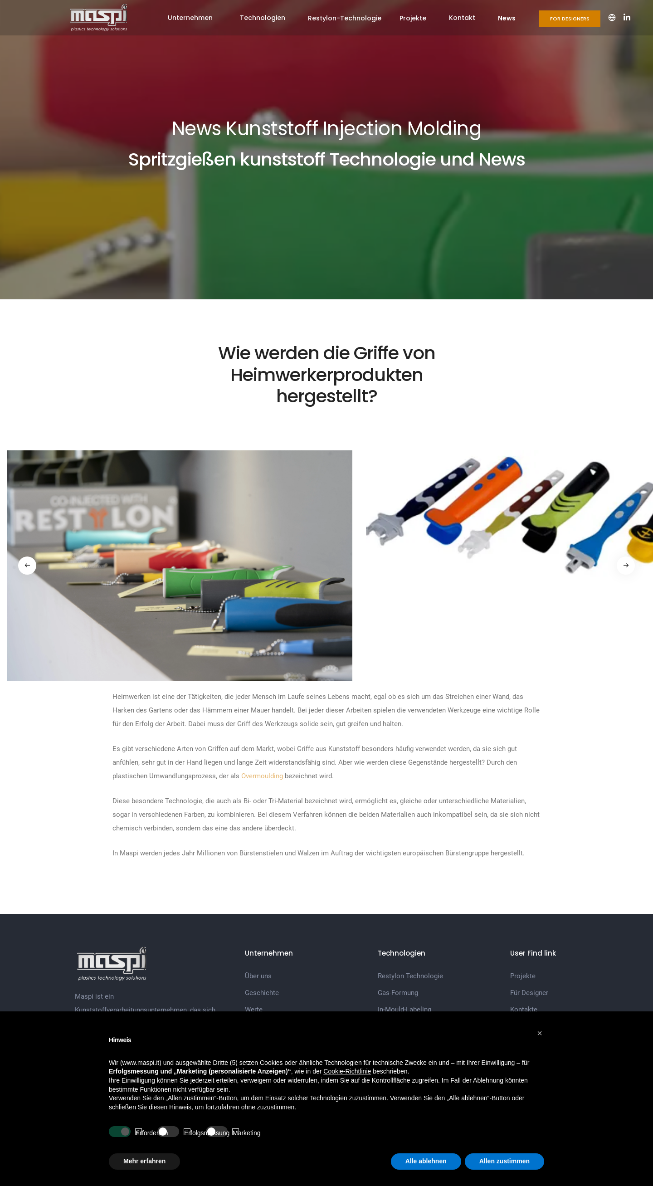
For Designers (570, 18)
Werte (254, 1009)
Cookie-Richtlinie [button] (347, 1071)
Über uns (258, 976)
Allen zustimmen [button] (504, 1161)
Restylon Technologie (410, 976)
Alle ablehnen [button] (426, 1161)
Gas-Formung (398, 993)
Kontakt (462, 17)
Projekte (413, 18)
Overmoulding (262, 776)
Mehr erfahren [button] (144, 1161)
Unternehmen (190, 17)
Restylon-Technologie (344, 18)
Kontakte (523, 1009)
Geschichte (262, 993)
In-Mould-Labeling (404, 1009)
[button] (539, 1033)
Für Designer (529, 993)
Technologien (262, 17)
